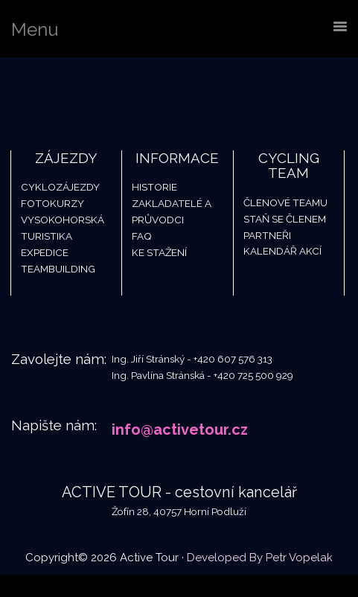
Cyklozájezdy (60, 187)
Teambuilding (58, 269)
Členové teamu (285, 202)
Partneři (267, 235)
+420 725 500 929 (253, 375)
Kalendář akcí (282, 251)
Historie (154, 187)
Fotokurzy (52, 203)
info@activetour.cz (180, 429)
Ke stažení (159, 252)
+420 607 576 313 (233, 359)
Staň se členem (284, 219)
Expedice (44, 252)
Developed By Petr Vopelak (260, 557)
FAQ (142, 236)
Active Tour (111, 94)
